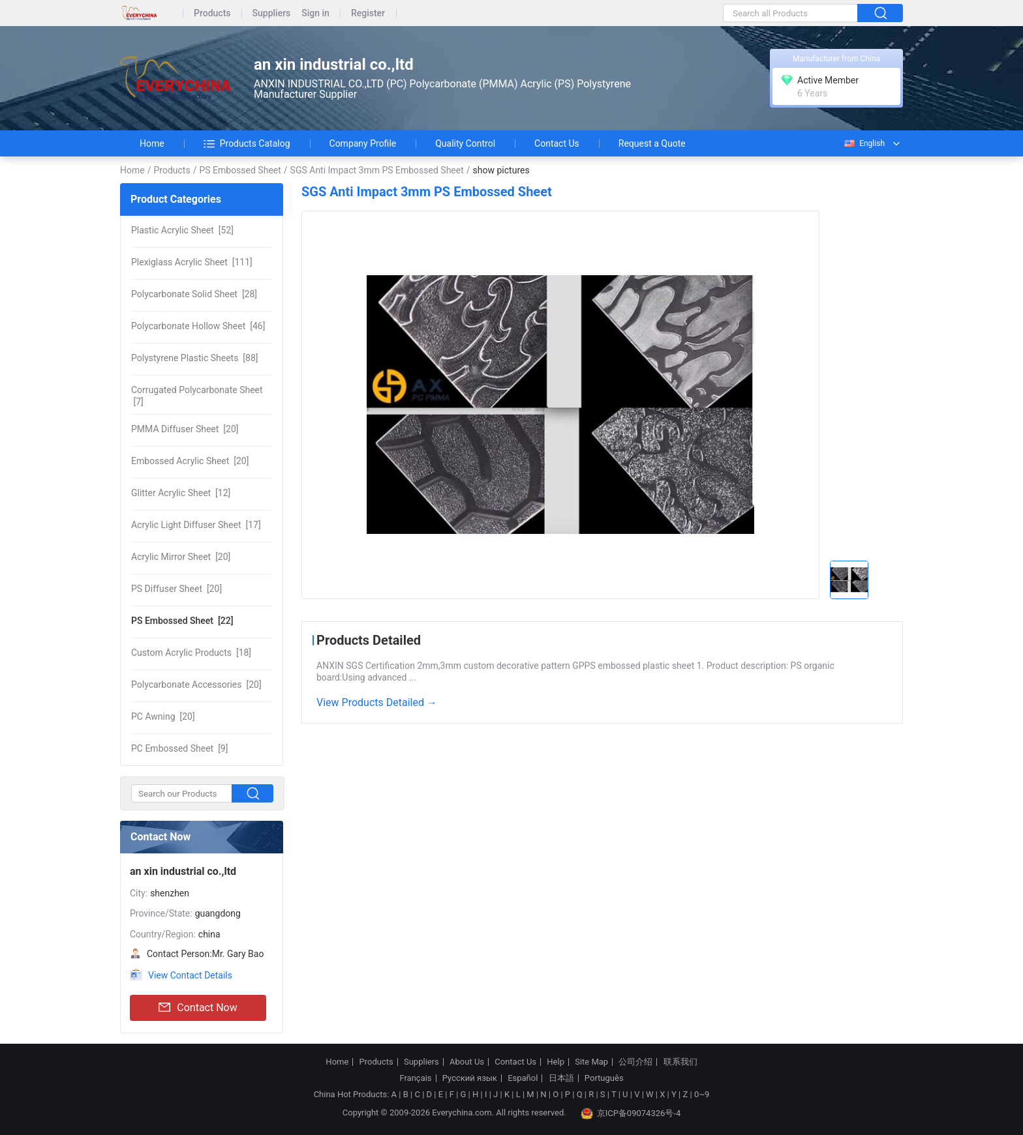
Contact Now (198, 1007)
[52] (182, 230)
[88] (194, 358)
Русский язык (469, 1078)
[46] (198, 326)
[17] (196, 525)
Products (212, 13)
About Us (467, 1062)
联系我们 (680, 1062)
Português (604, 1078)
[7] (197, 396)
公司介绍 (635, 1062)
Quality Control (465, 143)
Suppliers (271, 13)
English (864, 143)
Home (152, 143)
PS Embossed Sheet (240, 170)
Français (415, 1078)
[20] (184, 429)
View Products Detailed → (376, 702)
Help (555, 1062)
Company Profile (363, 143)
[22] (182, 620)
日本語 (561, 1078)
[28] (194, 294)
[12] (180, 493)
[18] (191, 652)
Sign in (315, 13)
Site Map (591, 1062)
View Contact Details (190, 975)
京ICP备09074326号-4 (631, 1113)
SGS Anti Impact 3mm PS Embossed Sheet (377, 170)
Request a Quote (652, 143)
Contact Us (556, 143)
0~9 (701, 1094)
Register (368, 13)
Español (523, 1078)
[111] (191, 262)
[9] (179, 748)
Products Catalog (247, 143)
